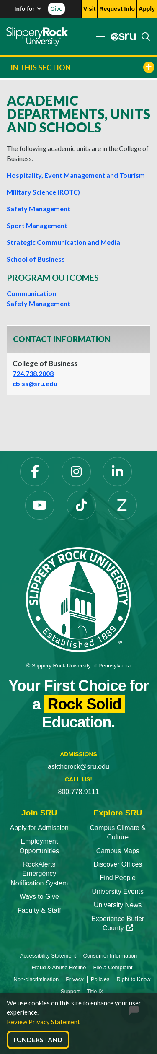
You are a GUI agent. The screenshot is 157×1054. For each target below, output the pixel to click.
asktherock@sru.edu (78, 766)
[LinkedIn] (117, 471)
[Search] (143, 36)
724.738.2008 (33, 373)
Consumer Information (110, 956)
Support (70, 991)
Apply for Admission (39, 827)
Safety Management (38, 209)
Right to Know (134, 979)
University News (118, 905)
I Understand (38, 1040)
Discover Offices (117, 864)
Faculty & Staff (39, 910)
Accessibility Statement (48, 956)
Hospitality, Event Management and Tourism (76, 175)
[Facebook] (34, 471)
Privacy (75, 979)
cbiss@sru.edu (35, 383)
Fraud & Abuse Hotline (58, 967)
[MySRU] (121, 36)
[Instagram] (76, 471)
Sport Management (37, 225)
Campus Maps (117, 850)
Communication (31, 293)
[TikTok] (81, 505)
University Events (118, 891)
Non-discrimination (36, 979)
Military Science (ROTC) (43, 192)
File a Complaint (113, 967)
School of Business (36, 259)
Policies (100, 979)
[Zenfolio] (122, 505)
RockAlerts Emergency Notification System (39, 874)
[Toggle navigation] (100, 36)
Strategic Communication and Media (63, 242)
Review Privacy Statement (43, 1021)
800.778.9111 (78, 791)
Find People (118, 877)
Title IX (95, 991)
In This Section (82, 67)
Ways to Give (39, 896)
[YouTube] (39, 505)
